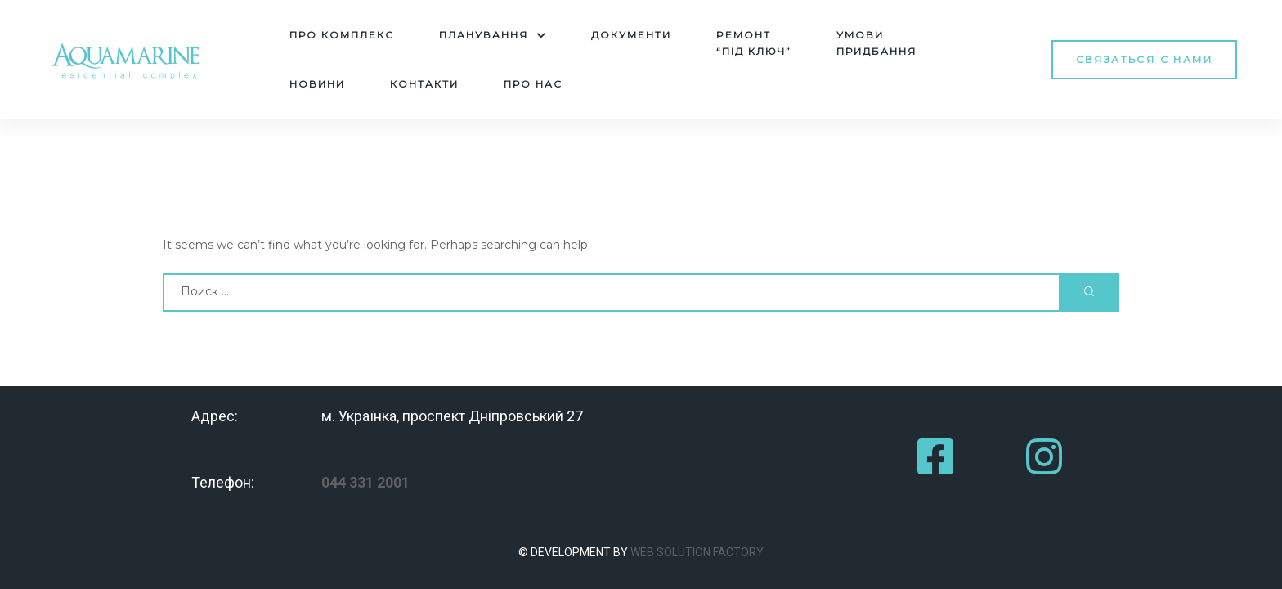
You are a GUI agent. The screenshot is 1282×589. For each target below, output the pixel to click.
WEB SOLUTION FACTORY (697, 552)
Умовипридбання (876, 43)
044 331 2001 (365, 482)
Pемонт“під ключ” (753, 43)
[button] (1144, 59)
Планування (492, 35)
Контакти (424, 84)
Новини (317, 84)
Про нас (533, 84)
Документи (631, 35)
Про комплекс (341, 35)
